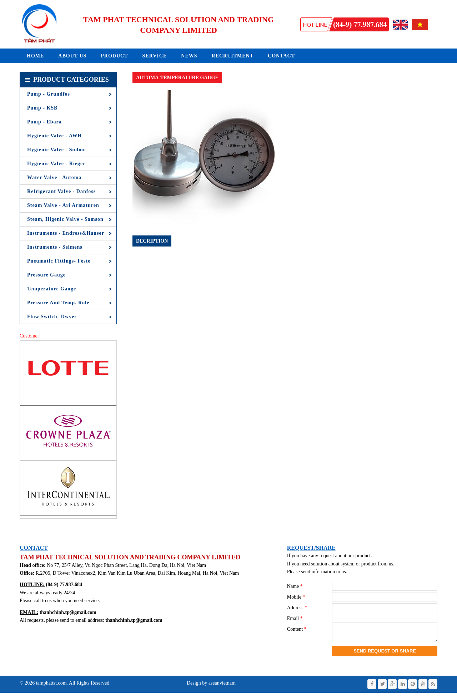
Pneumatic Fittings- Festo (59, 261)
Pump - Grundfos (48, 94)
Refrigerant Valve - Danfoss (61, 191)
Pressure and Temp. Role (58, 302)
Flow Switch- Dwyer (52, 316)
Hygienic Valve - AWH (54, 135)
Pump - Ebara (44, 122)
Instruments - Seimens (54, 247)
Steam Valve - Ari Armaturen (63, 205)
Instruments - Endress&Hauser (65, 233)
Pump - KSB (42, 108)
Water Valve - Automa (54, 177)
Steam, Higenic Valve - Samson (65, 219)
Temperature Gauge (51, 288)
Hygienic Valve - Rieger (56, 163)
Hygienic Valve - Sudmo (56, 149)
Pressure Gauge (46, 275)
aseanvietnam (221, 686)
